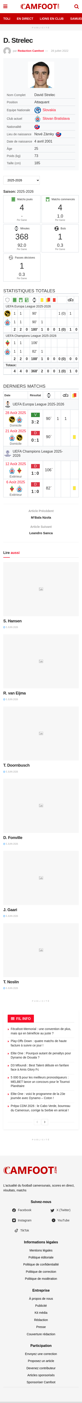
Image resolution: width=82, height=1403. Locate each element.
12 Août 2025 (15, 464)
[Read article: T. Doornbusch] (41, 735)
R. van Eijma (14, 695)
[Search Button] (76, 6)
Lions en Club (52, 18)
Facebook (21, 1211)
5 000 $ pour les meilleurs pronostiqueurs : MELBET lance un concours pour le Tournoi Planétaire (40, 1083)
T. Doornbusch (16, 767)
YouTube (60, 1221)
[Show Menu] (5, 6)
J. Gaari (10, 911)
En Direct (25, 18)
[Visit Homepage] (40, 6)
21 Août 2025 (15, 431)
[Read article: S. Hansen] (41, 591)
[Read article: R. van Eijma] (41, 663)
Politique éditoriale (40, 1258)
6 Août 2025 (15, 482)
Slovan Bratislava (56, 118)
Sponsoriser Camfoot (41, 1383)
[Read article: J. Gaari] (41, 879)
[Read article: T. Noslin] (41, 952)
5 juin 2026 (10, 628)
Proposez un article (41, 1362)
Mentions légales (41, 1251)
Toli (6, 18)
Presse (41, 1328)
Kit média (41, 1314)
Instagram (21, 1221)
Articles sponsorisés (41, 1376)
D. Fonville (12, 839)
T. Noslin (11, 983)
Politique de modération (41, 1280)
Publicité (41, 1307)
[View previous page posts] (37, 1124)
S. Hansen (12, 622)
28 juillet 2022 (59, 50)
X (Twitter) (60, 1211)
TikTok (21, 1232)
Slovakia (49, 110)
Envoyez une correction (41, 1355)
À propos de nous (41, 1300)
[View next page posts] (45, 1124)
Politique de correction (41, 1273)
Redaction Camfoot (31, 50)
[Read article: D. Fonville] (41, 807)
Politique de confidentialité (41, 1266)
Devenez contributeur (41, 1369)
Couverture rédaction (41, 1335)
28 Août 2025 (15, 413)
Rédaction (41, 1321)
